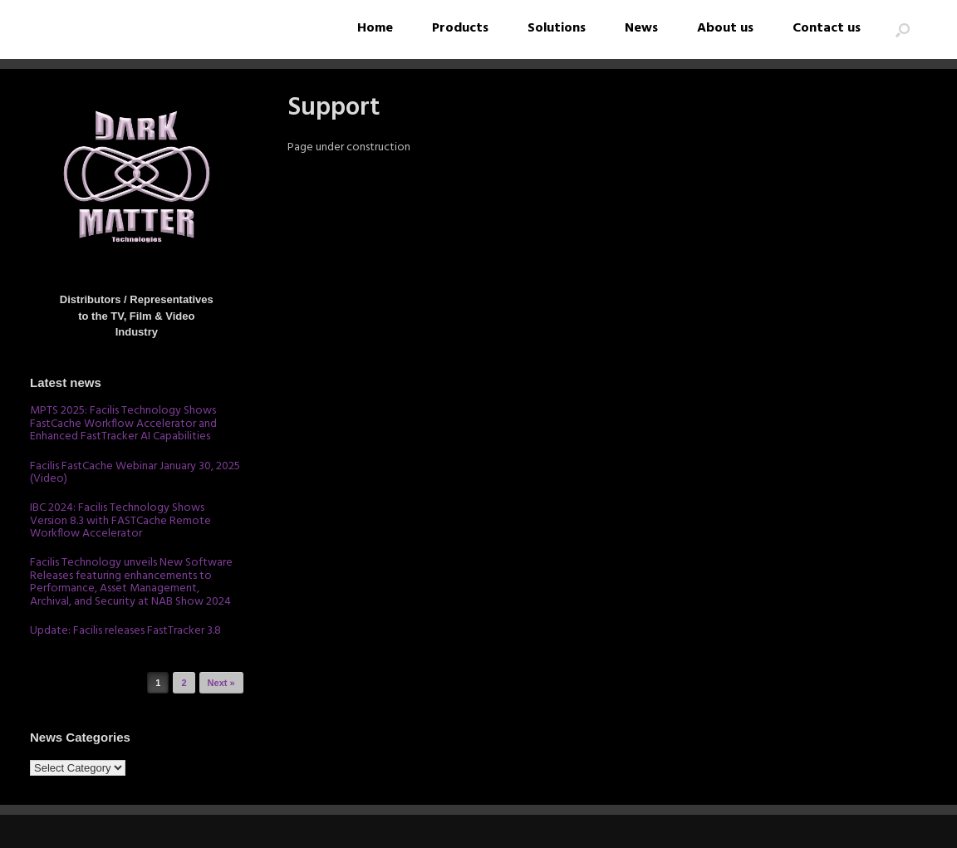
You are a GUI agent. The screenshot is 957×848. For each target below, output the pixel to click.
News (641, 28)
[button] (902, 29)
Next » (221, 683)
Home (375, 28)
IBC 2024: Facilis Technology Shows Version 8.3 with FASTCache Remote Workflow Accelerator (120, 520)
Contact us (827, 28)
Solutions (557, 28)
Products (460, 28)
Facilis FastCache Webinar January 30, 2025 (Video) (135, 472)
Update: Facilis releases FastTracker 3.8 (125, 630)
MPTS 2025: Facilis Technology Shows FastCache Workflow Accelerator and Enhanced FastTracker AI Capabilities (123, 423)
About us (725, 28)
